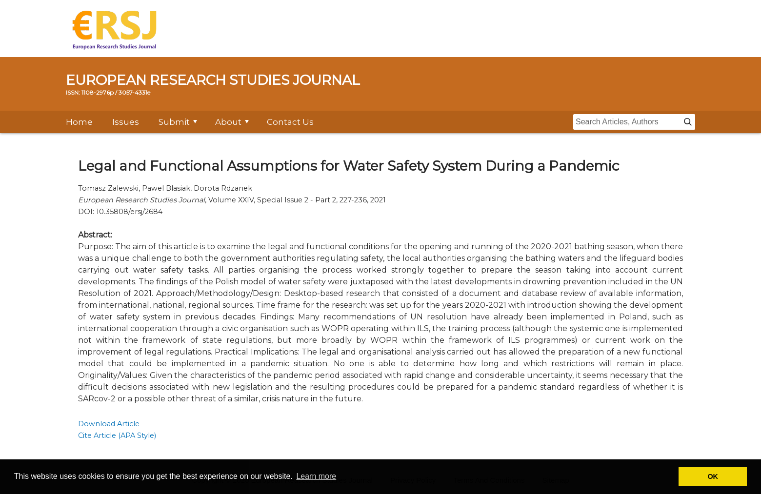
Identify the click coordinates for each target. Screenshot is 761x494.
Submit (174, 122)
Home (79, 122)
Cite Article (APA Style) (117, 435)
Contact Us (290, 122)
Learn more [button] (316, 476)
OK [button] (712, 476)
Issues (125, 122)
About (228, 122)
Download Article (109, 423)
